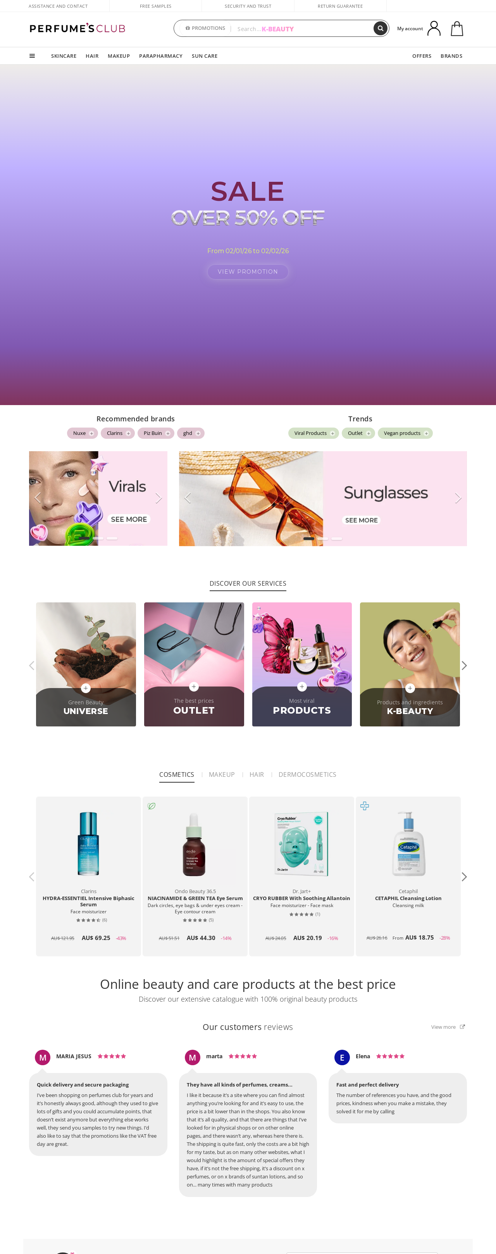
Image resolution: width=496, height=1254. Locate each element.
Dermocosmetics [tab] (308, 770)
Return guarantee (340, 6)
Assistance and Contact (58, 6)
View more (448, 1022)
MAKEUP (119, 55)
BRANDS (451, 55)
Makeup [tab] (222, 770)
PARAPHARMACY (161, 55)
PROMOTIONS (205, 28)
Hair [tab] (257, 770)
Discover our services (248, 578)
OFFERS (421, 55)
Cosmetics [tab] (177, 770)
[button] (84, 533)
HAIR (92, 55)
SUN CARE (204, 55)
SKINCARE (63, 55)
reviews (248, 1022)
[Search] (381, 28)
